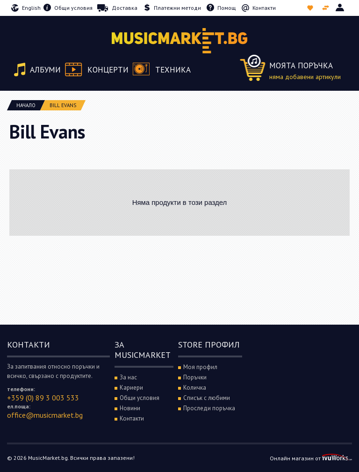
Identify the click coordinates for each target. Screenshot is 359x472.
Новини (130, 408)
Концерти (108, 70)
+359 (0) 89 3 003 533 (43, 397)
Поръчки (195, 377)
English (31, 7)
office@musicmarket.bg (45, 415)
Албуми (45, 70)
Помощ (226, 7)
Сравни (326, 8)
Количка (194, 388)
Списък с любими (311, 8)
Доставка (124, 7)
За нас (128, 377)
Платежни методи (177, 7)
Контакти (264, 7)
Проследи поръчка (209, 408)
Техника (173, 70)
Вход (340, 8)
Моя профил (200, 367)
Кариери (131, 388)
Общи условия (73, 7)
